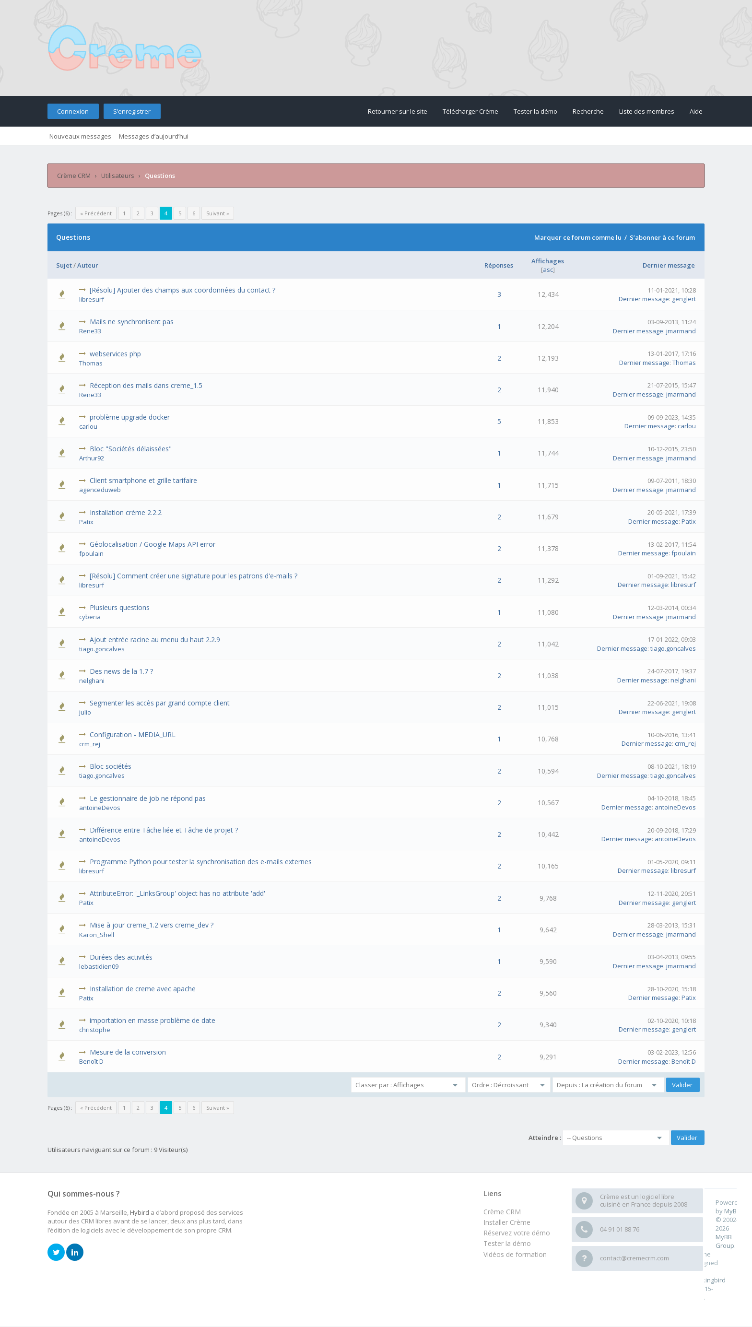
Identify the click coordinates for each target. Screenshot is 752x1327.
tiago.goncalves (102, 649)
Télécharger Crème (470, 111)
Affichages (547, 261)
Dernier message (669, 265)
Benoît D (91, 1061)
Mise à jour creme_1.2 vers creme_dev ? (151, 924)
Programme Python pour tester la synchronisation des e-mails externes (201, 861)
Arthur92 (91, 458)
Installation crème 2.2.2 (126, 512)
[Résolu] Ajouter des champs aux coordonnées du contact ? (182, 289)
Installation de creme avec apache (143, 988)
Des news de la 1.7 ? (121, 671)
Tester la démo (535, 111)
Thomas (91, 363)
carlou (88, 426)
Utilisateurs (117, 175)
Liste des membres (646, 111)
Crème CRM (74, 175)
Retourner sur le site (397, 111)
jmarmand (681, 331)
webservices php (115, 353)
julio (85, 712)
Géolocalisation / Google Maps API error (152, 544)
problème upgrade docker (130, 417)
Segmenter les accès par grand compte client (160, 702)
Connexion (73, 111)
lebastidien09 (98, 966)
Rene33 (90, 331)
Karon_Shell (96, 934)
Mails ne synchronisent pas (132, 321)
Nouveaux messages (80, 136)
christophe (94, 1029)
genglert (684, 298)
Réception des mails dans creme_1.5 (146, 385)
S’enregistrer (132, 111)
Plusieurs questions (120, 607)
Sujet (64, 265)
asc (548, 269)
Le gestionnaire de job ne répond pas (148, 798)
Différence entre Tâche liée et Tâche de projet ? (164, 829)
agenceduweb (100, 489)
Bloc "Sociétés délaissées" (131, 448)
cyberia (90, 616)
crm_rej (89, 744)
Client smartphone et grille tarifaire (143, 480)
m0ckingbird (708, 1280)
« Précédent (96, 213)
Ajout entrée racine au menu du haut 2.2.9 (155, 639)
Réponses (498, 265)
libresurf (91, 299)
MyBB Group (725, 1241)
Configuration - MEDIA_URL (133, 734)
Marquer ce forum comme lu (578, 237)
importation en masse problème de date (152, 1020)
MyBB (732, 1211)
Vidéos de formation (515, 1254)
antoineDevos (99, 807)
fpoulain (91, 553)
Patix (86, 521)
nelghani (92, 680)
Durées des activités (121, 957)
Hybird (139, 1212)
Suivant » (217, 213)
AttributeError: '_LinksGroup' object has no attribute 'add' (177, 893)
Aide (696, 111)
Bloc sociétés (110, 766)
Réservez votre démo (516, 1232)
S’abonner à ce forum (662, 237)
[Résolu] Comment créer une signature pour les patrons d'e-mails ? (193, 575)
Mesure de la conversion (128, 1052)
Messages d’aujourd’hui (153, 136)
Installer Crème (506, 1222)
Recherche (588, 111)
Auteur (87, 265)
